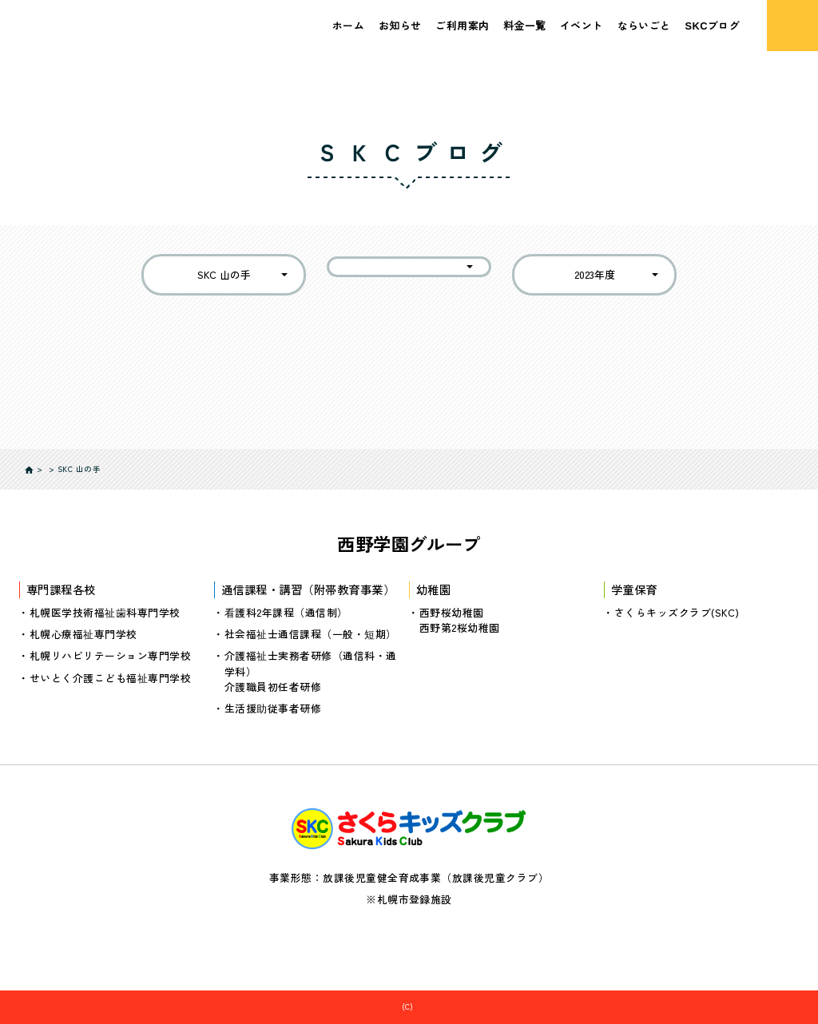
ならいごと (644, 25)
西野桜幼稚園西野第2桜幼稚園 (459, 620)
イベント (581, 25)
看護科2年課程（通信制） (286, 612)
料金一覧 (524, 25)
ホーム (348, 25)
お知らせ (400, 25)
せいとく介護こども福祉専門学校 (110, 677)
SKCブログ (713, 25)
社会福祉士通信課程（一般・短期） (310, 633)
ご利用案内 (462, 25)
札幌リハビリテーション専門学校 (110, 655)
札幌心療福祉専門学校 (83, 633)
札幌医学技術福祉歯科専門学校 (105, 612)
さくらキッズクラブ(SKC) (677, 612)
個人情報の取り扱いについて (408, 940)
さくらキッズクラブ (416, 1006)
